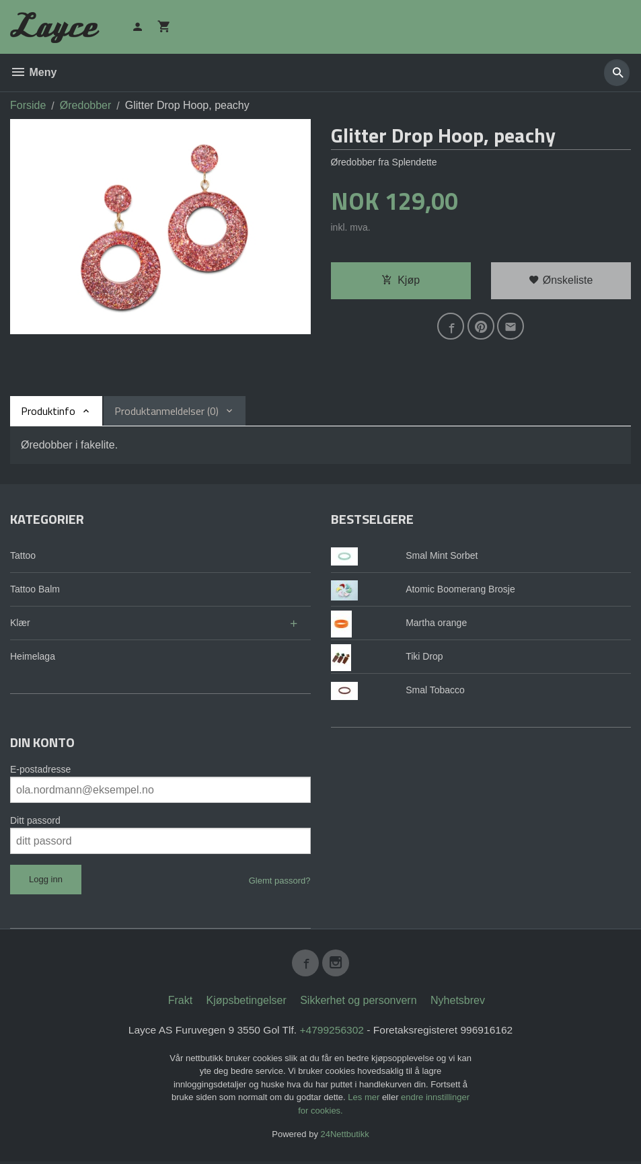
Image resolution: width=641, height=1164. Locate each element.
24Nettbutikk (345, 1137)
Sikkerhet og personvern (358, 1003)
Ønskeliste (561, 280)
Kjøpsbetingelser (246, 1003)
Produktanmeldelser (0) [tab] (166, 411)
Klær (20, 622)
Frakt (180, 1003)
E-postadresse (40, 769)
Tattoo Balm (35, 589)
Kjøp (400, 280)
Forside (28, 105)
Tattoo (23, 555)
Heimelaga (32, 656)
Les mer (365, 1100)
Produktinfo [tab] (48, 411)
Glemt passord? (280, 881)
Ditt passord (35, 820)
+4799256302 (332, 1032)
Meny (33, 72)
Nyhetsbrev (457, 1003)
